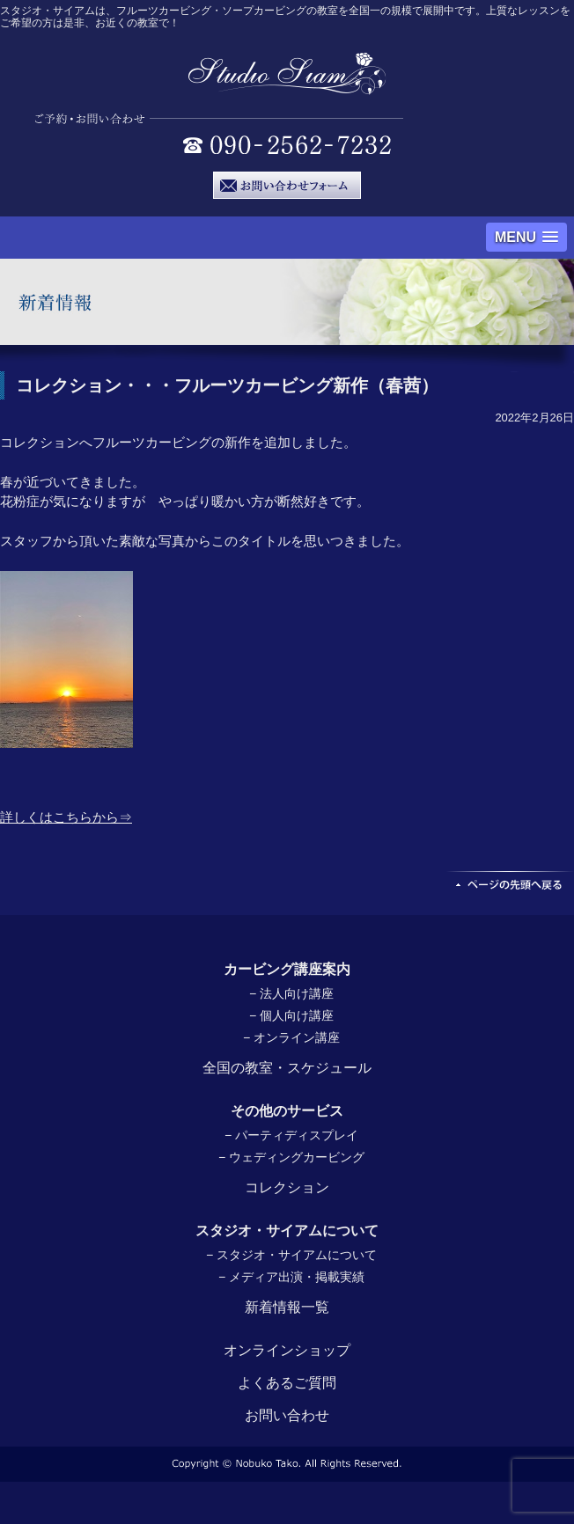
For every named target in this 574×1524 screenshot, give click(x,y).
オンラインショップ (287, 1350)
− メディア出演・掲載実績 (291, 1277)
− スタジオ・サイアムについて (291, 1255)
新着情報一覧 (287, 1307)
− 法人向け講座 (291, 993)
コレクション (287, 1187)
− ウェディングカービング (291, 1157)
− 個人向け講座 (291, 1015)
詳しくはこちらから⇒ (66, 817)
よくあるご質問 (287, 1382)
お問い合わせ (287, 1415)
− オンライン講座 (291, 1037)
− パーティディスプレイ (291, 1135)
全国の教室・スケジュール (287, 1067)
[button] (526, 237)
